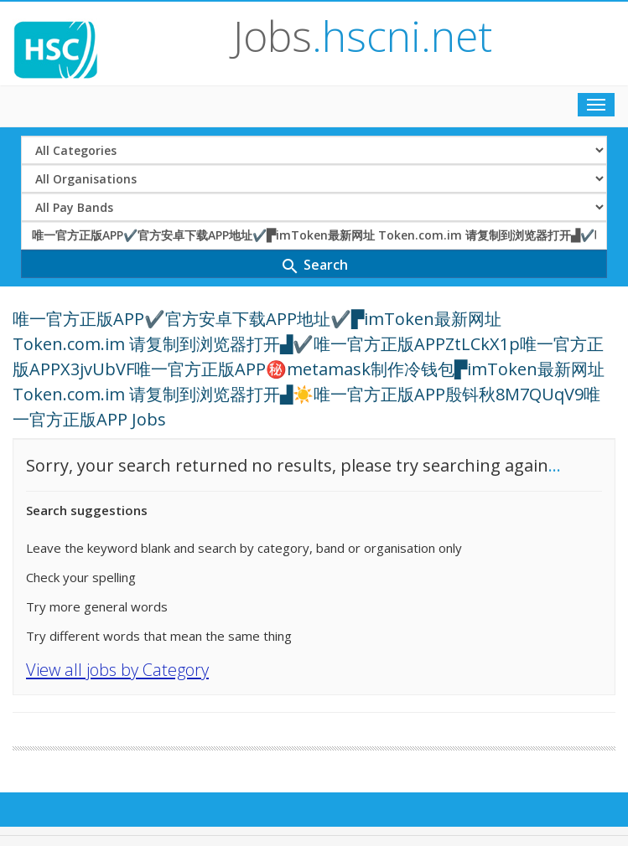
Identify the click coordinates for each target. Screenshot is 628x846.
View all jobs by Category (117, 669)
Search (314, 265)
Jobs (362, 36)
